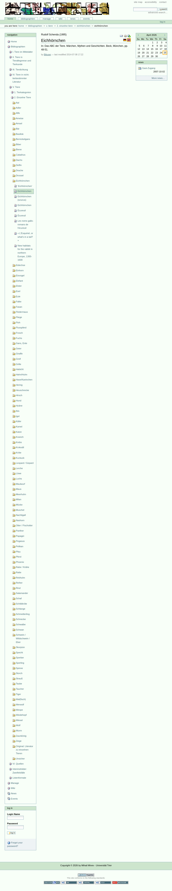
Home (10, 18)
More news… (158, 78)
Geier (18, 348)
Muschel (20, 510)
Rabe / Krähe (22, 567)
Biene (19, 149)
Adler (18, 108)
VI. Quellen (18, 763)
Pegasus (20, 541)
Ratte (18, 572)
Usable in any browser (120, 882)
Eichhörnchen (83, 26)
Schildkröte (21, 603)
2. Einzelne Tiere (65, 26)
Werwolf (20, 704)
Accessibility (151, 2)
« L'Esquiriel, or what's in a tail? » (25, 237)
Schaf (19, 598)
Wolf (18, 725)
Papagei (20, 536)
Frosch (19, 333)
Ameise (19, 118)
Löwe (18, 473)
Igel (18, 416)
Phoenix (20, 562)
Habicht (19, 369)
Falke (18, 301)
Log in (162, 22)
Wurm (19, 730)
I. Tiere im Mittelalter (22, 52)
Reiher (19, 583)
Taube (19, 683)
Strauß (19, 678)
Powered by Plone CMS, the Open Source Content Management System (86, 875)
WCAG (69, 882)
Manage (47, 18)
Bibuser (47, 54)
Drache (19, 170)
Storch (19, 673)
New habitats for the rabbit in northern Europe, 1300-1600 (25, 252)
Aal (17, 102)
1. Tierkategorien (22, 92)
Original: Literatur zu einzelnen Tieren (24, 750)
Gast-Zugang (151, 70)
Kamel (19, 426)
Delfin (19, 165)
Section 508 (52, 882)
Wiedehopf (21, 715)
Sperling (20, 663)
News (72, 18)
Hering (19, 385)
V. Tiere (49, 26)
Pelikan (19, 546)
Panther (20, 530)
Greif (18, 359)
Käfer (18, 421)
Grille (18, 364)
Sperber (20, 657)
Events (86, 18)
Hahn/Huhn (21, 374)
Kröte (18, 452)
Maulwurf (20, 484)
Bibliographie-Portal (57, 9)
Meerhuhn (21, 494)
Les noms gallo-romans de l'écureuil (25, 224)
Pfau (18, 551)
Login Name (13, 814)
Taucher (20, 689)
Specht (19, 652)
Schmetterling (23, 614)
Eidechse (20, 265)
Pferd (18, 557)
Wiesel (19, 720)
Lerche (19, 468)
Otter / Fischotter (24, 525)
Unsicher (20, 758)
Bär (17, 128)
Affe (18, 113)
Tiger (18, 694)
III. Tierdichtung (20, 69)
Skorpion (20, 647)
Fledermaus (22, 312)
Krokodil (20, 447)
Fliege (19, 317)
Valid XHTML (86, 882)
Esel (18, 291)
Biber (18, 144)
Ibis (17, 411)
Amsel (19, 123)
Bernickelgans (23, 139)
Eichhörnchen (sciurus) (24, 198)
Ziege (19, 741)
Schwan (20, 629)
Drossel (19, 175)
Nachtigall (21, 515)
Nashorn (20, 520)
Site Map (138, 2)
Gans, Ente (21, 343)
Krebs (19, 442)
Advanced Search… (158, 12)
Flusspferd (21, 327)
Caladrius (20, 155)
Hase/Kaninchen (24, 379)
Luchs (19, 478)
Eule (18, 296)
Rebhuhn (20, 577)
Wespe (19, 710)
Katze (19, 432)
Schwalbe (21, 624)
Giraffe (19, 353)
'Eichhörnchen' (25, 186)
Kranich (19, 437)
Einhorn (20, 270)
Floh (18, 322)
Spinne (19, 668)
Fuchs (19, 338)
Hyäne (19, 405)
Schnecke (21, 619)
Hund (18, 400)
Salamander (22, 593)
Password (12, 823)
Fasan (19, 307)
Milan (18, 499)
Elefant (19, 281)
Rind (18, 588)
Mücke (19, 504)
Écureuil (22, 210)
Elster (19, 286)
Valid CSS (103, 882)
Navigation (12, 35)
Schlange (20, 609)
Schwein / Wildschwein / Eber (23, 638)
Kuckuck (20, 458)
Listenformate (19, 778)
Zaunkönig (21, 736)
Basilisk (19, 134)
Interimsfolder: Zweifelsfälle (19, 771)
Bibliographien (28, 18)
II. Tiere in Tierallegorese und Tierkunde (21, 60)
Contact (162, 2)
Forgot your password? (14, 844)
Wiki (60, 18)
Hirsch (19, 395)
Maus (18, 489)
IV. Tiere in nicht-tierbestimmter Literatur (20, 78)
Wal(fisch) (21, 699)
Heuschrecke (22, 390)
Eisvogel (20, 275)
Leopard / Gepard (24, 463)
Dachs (19, 160)
